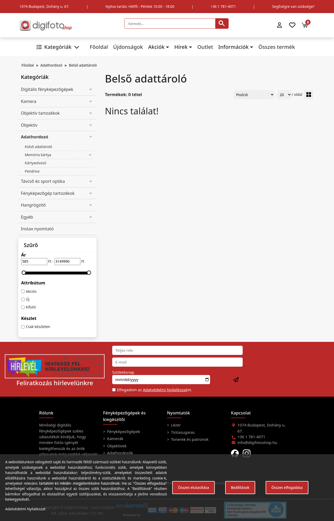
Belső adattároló (83, 65)
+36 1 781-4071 (223, 6)
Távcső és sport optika (43, 181)
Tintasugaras (182, 432)
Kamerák (114, 438)
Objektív (29, 125)
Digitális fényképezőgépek (47, 89)
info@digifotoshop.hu (257, 442)
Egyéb (27, 217)
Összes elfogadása (287, 487)
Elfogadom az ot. (154, 389)
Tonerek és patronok (189, 439)
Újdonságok (128, 46)
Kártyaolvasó (35, 162)
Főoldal (99, 46)
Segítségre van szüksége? (293, 6)
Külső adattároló (38, 146)
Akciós (31, 291)
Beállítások (240, 487)
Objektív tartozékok (40, 113)
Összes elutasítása (193, 487)
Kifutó (31, 307)
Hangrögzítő (33, 205)
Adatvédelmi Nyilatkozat (165, 389)
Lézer (175, 425)
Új (27, 299)
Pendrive (32, 171)
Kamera (28, 101)
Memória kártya (38, 154)
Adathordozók (119, 452)
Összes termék (276, 46)
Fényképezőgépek (123, 431)
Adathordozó (51, 65)
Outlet (205, 46)
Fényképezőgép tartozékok (48, 193)
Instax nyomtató (37, 229)
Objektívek (116, 445)
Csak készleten (38, 326)
